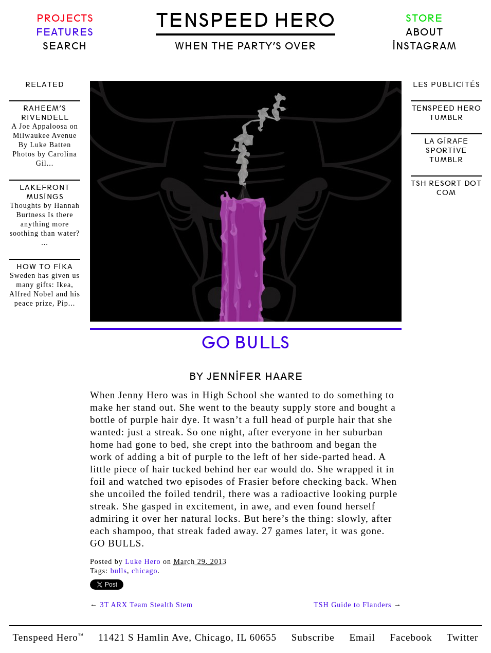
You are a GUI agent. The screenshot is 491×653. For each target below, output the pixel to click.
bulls (119, 571)
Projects (65, 18)
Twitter (463, 637)
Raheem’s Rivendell (45, 112)
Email (362, 637)
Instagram (424, 46)
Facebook (411, 637)
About (424, 32)
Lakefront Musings (45, 192)
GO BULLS (246, 342)
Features (65, 32)
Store (424, 18)
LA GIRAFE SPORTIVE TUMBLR (446, 150)
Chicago (145, 571)
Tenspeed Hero (245, 20)
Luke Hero (142, 562)
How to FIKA (44, 266)
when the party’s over (245, 46)
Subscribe (313, 637)
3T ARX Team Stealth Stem (146, 605)
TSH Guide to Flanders (352, 605)
